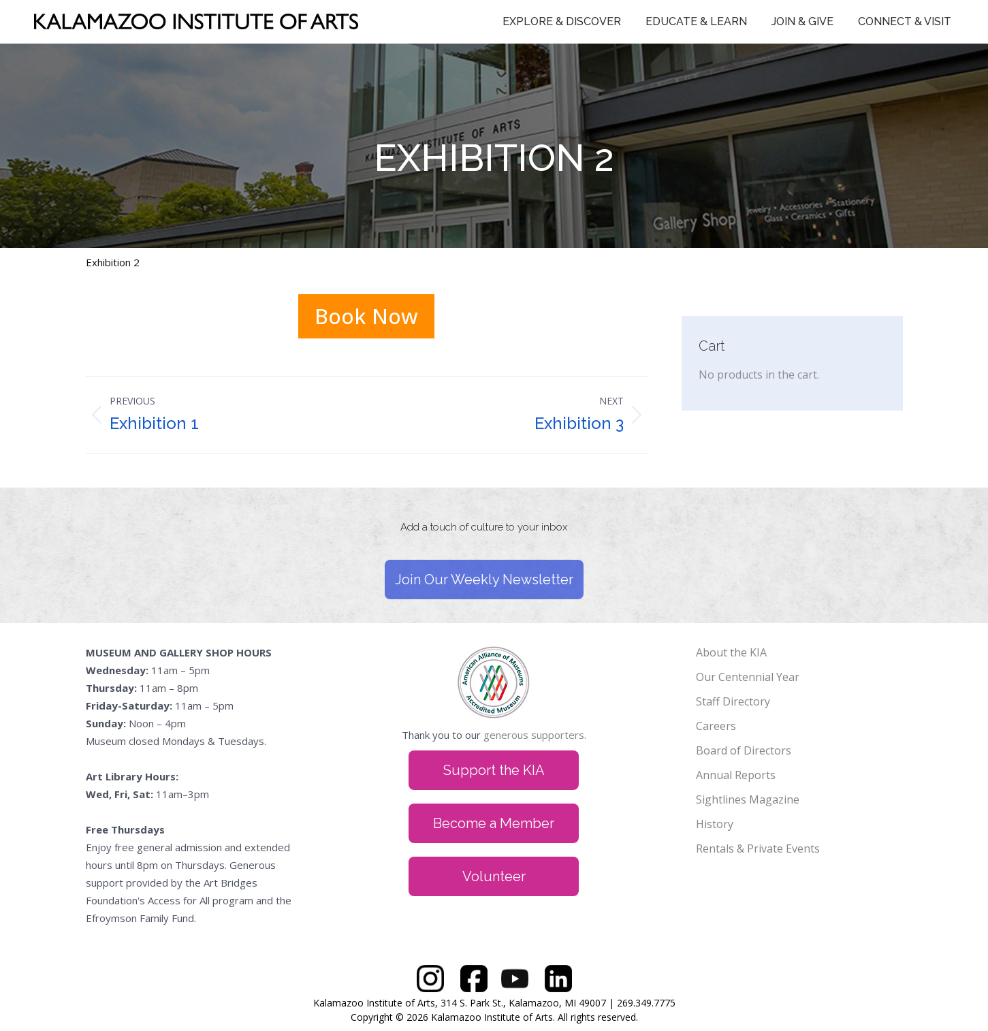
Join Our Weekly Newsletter (484, 579)
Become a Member (493, 823)
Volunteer (494, 876)
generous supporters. (534, 735)
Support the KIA (494, 770)
